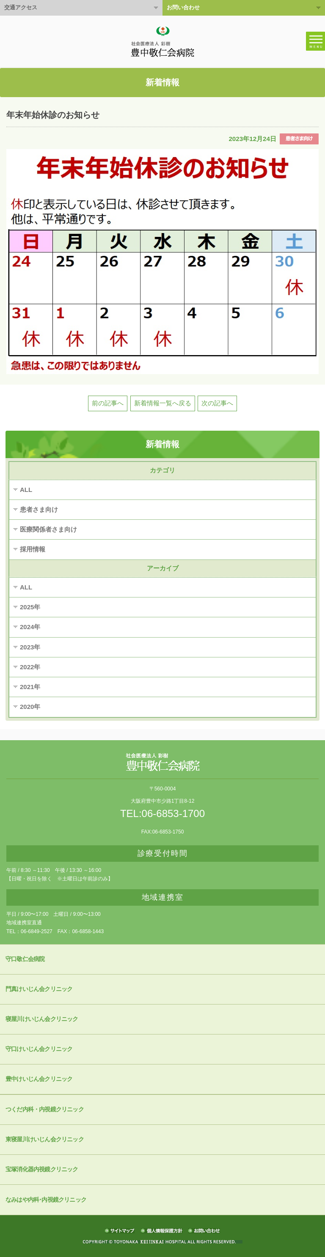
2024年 (30, 626)
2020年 (30, 706)
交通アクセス (20, 7)
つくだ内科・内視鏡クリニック (45, 1109)
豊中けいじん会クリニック (39, 1079)
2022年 (30, 667)
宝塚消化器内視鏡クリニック (42, 1169)
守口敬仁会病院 (25, 959)
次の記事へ (217, 403)
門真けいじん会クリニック (39, 989)
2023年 (30, 647)
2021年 (30, 686)
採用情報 (32, 549)
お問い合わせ (183, 7)
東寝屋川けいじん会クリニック (45, 1139)
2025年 (30, 607)
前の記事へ (108, 403)
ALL (26, 489)
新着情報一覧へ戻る (162, 403)
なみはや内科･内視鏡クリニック (46, 1200)
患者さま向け (39, 509)
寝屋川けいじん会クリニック (42, 1019)
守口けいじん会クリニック (39, 1049)
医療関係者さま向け (48, 529)
